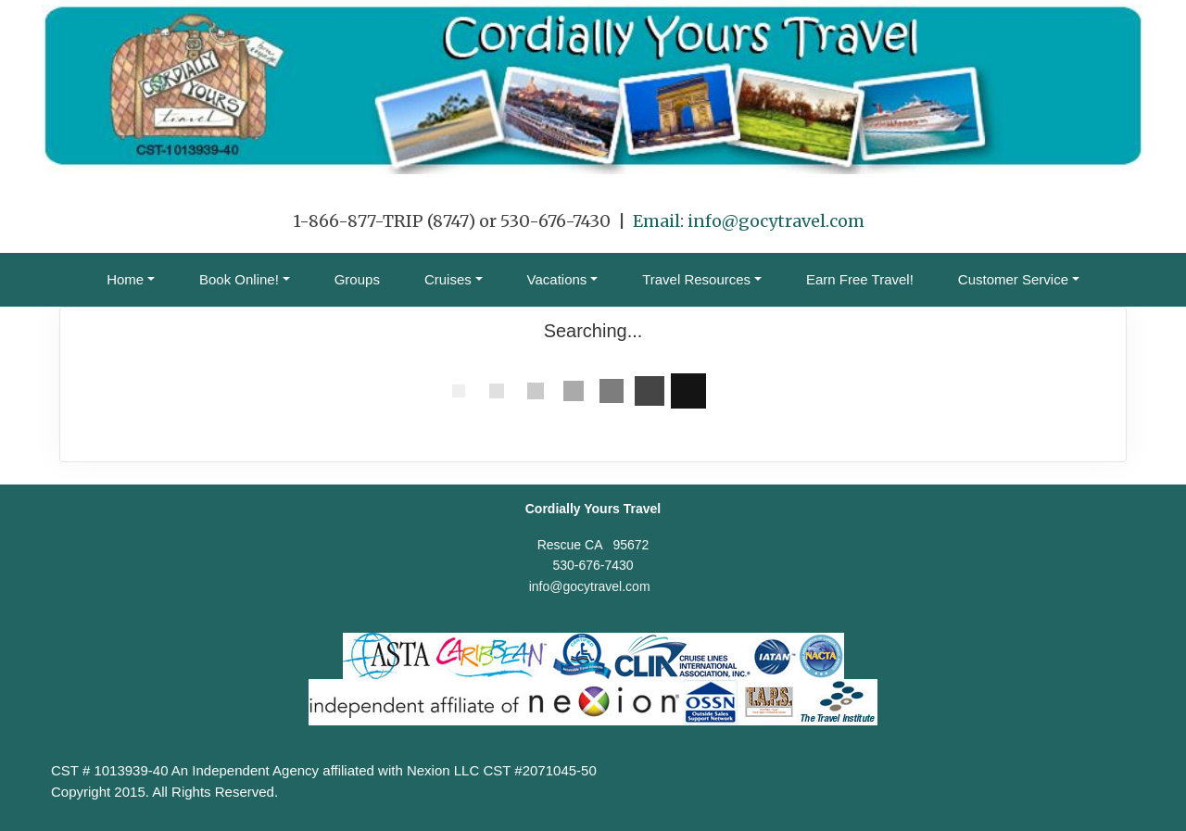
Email (656, 221)
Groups (357, 279)
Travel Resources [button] (696, 279)
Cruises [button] (448, 279)
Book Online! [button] (239, 279)
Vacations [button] (557, 279)
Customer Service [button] (1013, 279)
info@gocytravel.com (776, 221)
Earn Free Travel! (860, 279)
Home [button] (125, 279)
